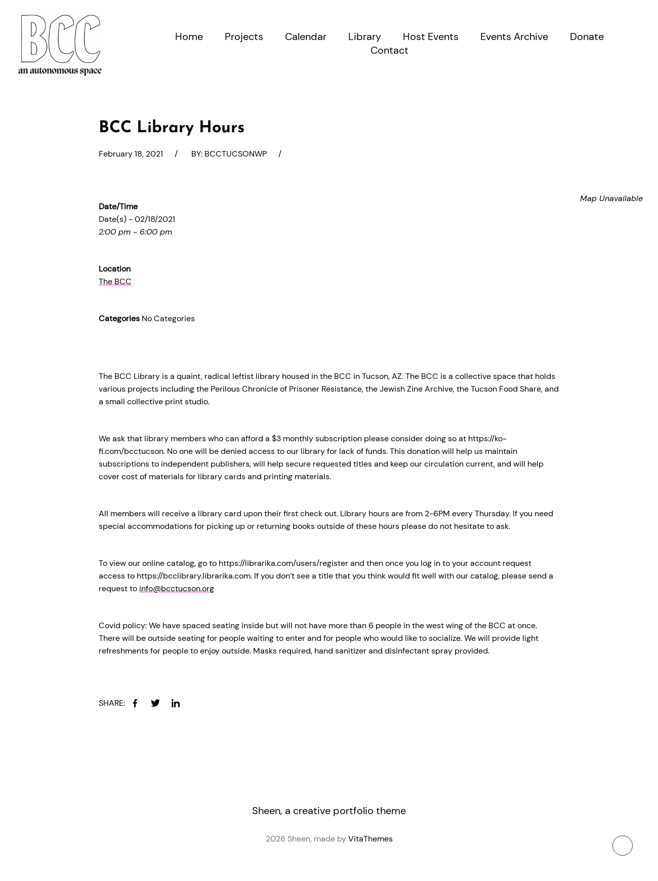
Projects (244, 36)
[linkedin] (176, 703)
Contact (389, 50)
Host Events (431, 36)
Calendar (305, 36)
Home (189, 36)
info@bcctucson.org (176, 588)
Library (364, 36)
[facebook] (135, 703)
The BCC (115, 281)
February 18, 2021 (131, 153)
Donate (587, 36)
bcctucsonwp (235, 153)
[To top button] (622, 845)
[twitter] (155, 703)
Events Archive (514, 36)
